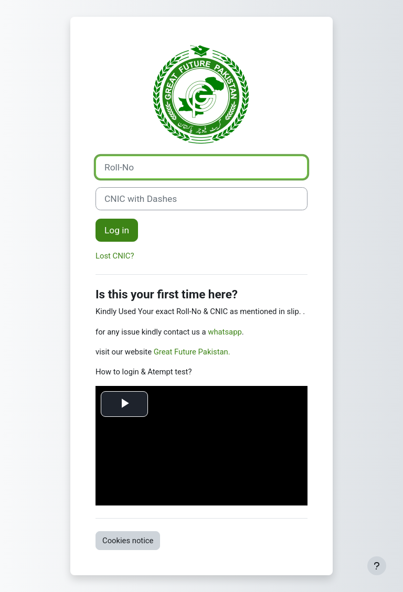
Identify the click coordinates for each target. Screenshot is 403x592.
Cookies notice (127, 540)
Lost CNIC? (115, 256)
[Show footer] (376, 565)
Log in (116, 230)
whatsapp (224, 332)
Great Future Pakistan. (192, 352)
